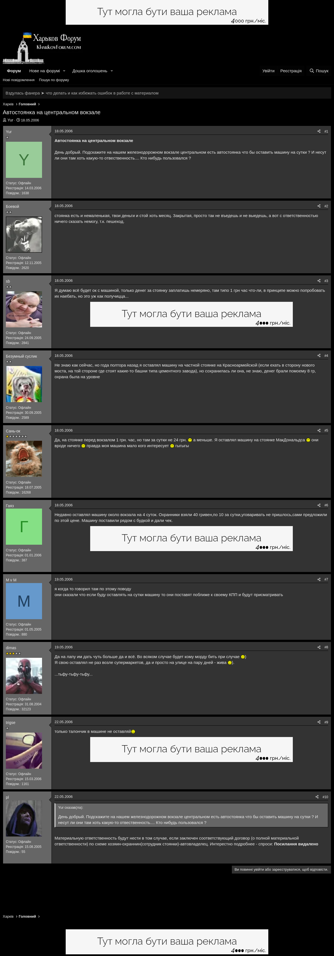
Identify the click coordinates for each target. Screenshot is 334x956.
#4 (326, 356)
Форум (14, 70)
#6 (326, 505)
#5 (326, 430)
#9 (326, 722)
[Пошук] (318, 71)
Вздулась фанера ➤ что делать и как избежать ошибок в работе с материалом (82, 93)
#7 (326, 579)
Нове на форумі (44, 70)
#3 (326, 281)
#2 (326, 206)
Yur (10, 120)
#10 (325, 797)
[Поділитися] (319, 131)
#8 (326, 647)
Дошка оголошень (89, 70)
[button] (64, 71)
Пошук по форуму (54, 80)
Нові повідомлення (19, 80)
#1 (326, 131)
